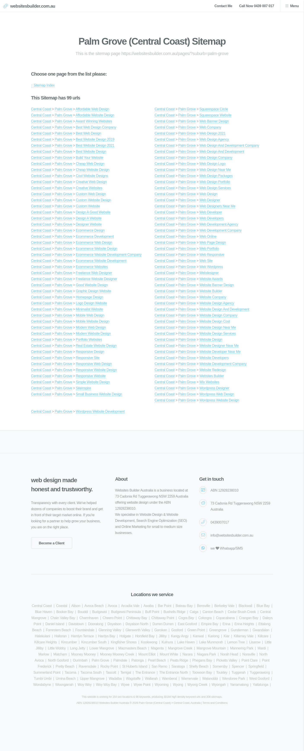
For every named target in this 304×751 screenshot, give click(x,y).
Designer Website (89, 224)
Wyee (125, 684)
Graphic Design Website (93, 291)
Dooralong (95, 624)
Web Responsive (211, 254)
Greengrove (218, 630)
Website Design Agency (216, 303)
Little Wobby (57, 648)
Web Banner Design (214, 121)
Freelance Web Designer (94, 273)
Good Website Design (92, 285)
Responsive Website (91, 376)
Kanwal (198, 636)
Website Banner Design (216, 285)
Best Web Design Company (96, 127)
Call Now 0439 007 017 (256, 6)
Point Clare (250, 660)
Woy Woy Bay (106, 684)
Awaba (148, 606)
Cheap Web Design (90, 163)
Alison (75, 606)
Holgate (125, 636)
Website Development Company (223, 364)
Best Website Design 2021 (95, 145)
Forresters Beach (58, 630)
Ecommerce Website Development (101, 261)
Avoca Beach (94, 606)
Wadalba (115, 678)
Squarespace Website (215, 115)
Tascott (111, 672)
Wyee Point (142, 684)
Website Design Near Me (217, 327)
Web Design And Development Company (229, 145)
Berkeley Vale (224, 606)
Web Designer (209, 200)
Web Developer (210, 212)
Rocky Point (109, 666)
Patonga (137, 660)
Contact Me (223, 6)
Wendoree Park (233, 678)
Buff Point (152, 612)
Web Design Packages (216, 176)
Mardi (262, 648)
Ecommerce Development (95, 236)
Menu (294, 6)
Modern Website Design (93, 333)
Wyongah (219, 684)
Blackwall (245, 606)
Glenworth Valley (138, 630)
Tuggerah (239, 672)
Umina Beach (66, 678)
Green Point (196, 630)
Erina (226, 624)
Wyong (178, 684)
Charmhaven (89, 618)
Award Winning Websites (94, 121)
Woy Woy (85, 684)
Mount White (169, 654)
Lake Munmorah (211, 642)
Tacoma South (91, 672)
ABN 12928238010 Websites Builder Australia (102, 702)
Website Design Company (218, 315)
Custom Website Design (93, 200)
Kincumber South (94, 642)
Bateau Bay (184, 606)
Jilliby (163, 636)
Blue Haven (43, 612)
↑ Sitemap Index (43, 85)
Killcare (263, 636)
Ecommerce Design (90, 230)
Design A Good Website (93, 212)
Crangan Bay (248, 618)
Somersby (220, 666)
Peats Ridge (179, 660)
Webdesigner (209, 273)
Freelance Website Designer (96, 279)
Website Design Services (217, 333)
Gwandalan (261, 630)
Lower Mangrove (101, 648)
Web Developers (211, 218)
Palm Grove (63, 109)
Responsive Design (90, 352)
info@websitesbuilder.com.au (231, 535)
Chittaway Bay (136, 618)
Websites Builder (211, 376)
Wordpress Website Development (100, 411)
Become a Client (51, 543)
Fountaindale (84, 630)
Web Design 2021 (212, 133)
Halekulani (42, 636)
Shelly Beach (198, 666)
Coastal (61, 606)
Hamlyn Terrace (82, 636)
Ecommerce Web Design (94, 242)
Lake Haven (186, 642)
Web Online (207, 236)
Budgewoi (99, 612)
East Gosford (187, 624)
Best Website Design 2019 (95, 139)
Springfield (256, 666)
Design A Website (89, 218)
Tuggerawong (260, 672)
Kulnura (167, 642)
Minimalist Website (89, 309)
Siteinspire (83, 388)
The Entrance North (173, 672)
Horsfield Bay (144, 636)
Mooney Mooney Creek (117, 654)
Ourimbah (80, 660)
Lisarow (254, 642)
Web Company (210, 127)
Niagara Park (206, 654)
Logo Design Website (91, 303)
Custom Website (88, 206)
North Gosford (58, 660)
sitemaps (216, 696)
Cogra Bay (186, 618)
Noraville (248, 654)
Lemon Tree (236, 642)
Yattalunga (260, 684)
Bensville (203, 606)
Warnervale (189, 678)
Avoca (112, 606)
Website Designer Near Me (219, 345)
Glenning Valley (110, 630)
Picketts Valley (226, 660)
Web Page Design (212, 242)
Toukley (221, 672)
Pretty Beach (65, 666)
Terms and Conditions (215, 702)
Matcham (60, 654)
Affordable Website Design (95, 115)
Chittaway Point (162, 618)
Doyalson (114, 624)
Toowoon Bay (202, 672)
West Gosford (259, 678)
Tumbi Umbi (42, 678)
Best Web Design (88, 133)
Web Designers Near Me (217, 206)
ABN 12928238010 (224, 490)
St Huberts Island (134, 666)
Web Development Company (220, 230)
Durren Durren (163, 624)
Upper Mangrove (92, 678)
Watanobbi (210, 678)
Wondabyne (42, 684)
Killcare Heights (45, 642)
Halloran (60, 636)
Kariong (213, 636)
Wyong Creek (197, 684)
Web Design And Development (221, 151)
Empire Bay (209, 624)
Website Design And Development (224, 309)
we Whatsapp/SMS (226, 548)
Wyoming (162, 684)
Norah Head (229, 654)
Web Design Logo (212, 163)
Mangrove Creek (180, 648)
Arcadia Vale (130, 606)
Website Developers (214, 358)
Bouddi (83, 612)
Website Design (210, 339)
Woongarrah (64, 684)
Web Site (206, 261)
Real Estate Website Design (96, 345)
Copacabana (225, 618)
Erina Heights (244, 624)
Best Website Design (91, 151)
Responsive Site (88, 358)
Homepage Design (89, 297)
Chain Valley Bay (62, 618)
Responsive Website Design (96, 370)
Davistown (76, 624)
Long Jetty (77, 648)
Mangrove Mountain (211, 648)
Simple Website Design (93, 382)
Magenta (157, 648)
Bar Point (164, 606)
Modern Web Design (91, 327)
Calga (194, 612)
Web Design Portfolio (214, 182)
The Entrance (145, 672)
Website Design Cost (214, 321)
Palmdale (120, 660)
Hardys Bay (106, 636)
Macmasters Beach (132, 648)
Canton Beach (212, 612)
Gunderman (239, 630)
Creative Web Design (91, 182)
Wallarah (151, 678)
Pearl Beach (157, 660)
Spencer (238, 666)
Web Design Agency (214, 139)
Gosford (177, 630)
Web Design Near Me (215, 170)
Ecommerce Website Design (96, 248)
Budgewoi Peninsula (126, 612)
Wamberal (169, 678)
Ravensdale (87, 666)
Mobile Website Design (92, 321)
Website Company (212, 297)
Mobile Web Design (90, 315)
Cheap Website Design (92, 170)
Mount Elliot (146, 654)
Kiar (226, 636)
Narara (188, 654)
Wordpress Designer (214, 388)
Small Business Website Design (99, 394)
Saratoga (178, 666)
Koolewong (149, 642)
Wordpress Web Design (216, 394)
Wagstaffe (133, 678)
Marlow (43, 654)
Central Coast (41, 109)
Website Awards (211, 279)
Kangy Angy (179, 636)
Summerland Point (46, 672)
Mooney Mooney (83, 654)
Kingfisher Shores (124, 642)
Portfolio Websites (89, 339)
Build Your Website (89, 157)
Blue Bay (263, 606)
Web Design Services (215, 188)
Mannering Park (241, 648)
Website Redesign (212, 370)
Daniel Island (54, 624)
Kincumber (69, 642)
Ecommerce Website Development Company (109, 254)
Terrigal (125, 672)
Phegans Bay (202, 660)
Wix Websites (209, 382)
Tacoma (70, 672)
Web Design (208, 194)
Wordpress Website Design (219, 400)
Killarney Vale (243, 636)
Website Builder (210, 291)
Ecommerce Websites (92, 267)
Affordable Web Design (92, 109)
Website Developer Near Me (220, 352)
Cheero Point (112, 618)
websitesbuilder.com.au (32, 6)
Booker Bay (64, 612)
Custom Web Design (91, 194)
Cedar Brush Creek (242, 612)
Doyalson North (137, 624)
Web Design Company (215, 157)
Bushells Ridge (174, 612)
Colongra (205, 618)
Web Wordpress (211, 267)
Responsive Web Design (94, 364)
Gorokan (160, 630)
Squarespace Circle (213, 109)
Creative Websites (89, 188)
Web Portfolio (209, 248)
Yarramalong (239, 684)
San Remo (159, 666)
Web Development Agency (218, 224)
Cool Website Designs (92, 176)
